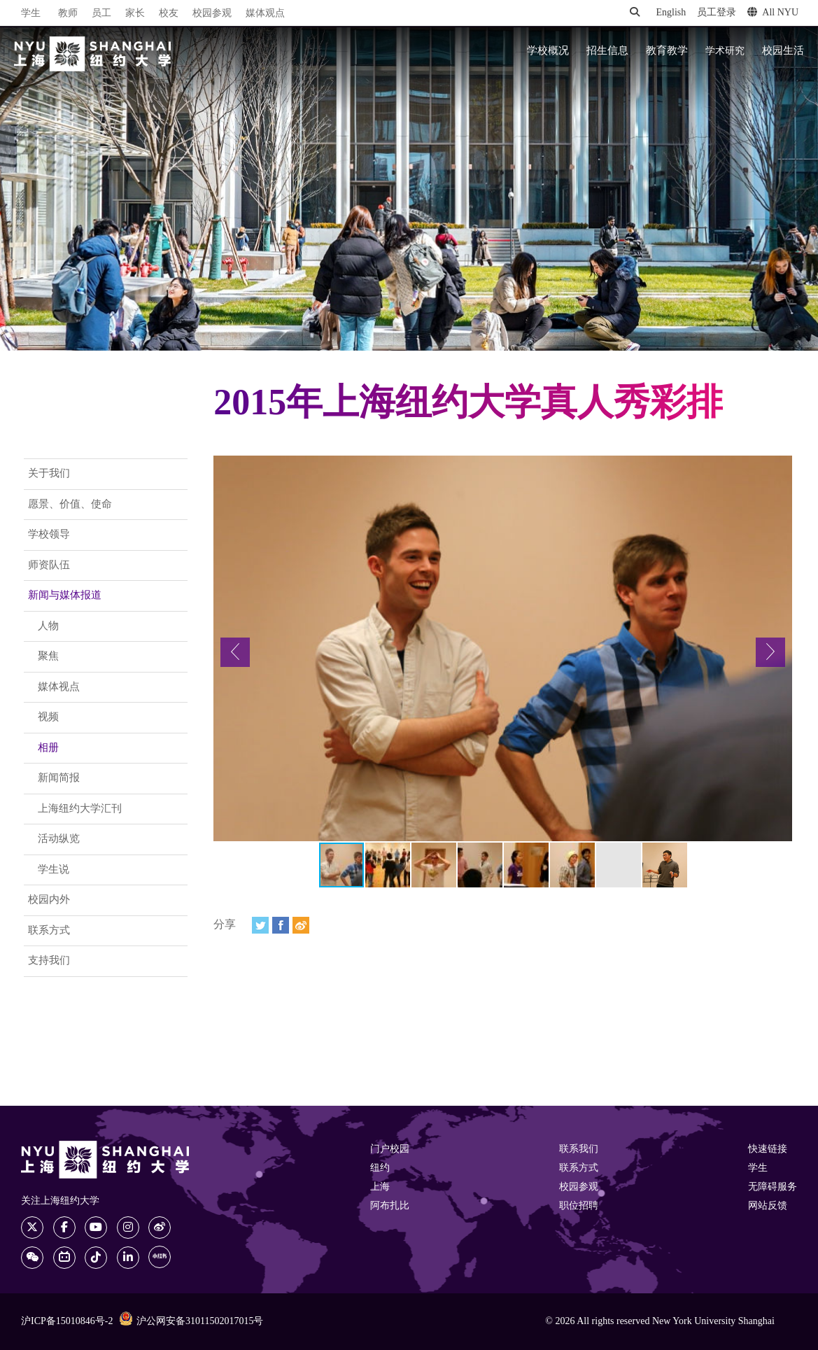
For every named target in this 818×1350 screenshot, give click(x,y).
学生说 (53, 870)
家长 (135, 13)
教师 (68, 13)
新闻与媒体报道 (64, 595)
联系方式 (49, 930)
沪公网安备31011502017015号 (191, 1320)
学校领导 (49, 534)
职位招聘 (578, 1206)
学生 (31, 13)
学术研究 (725, 51)
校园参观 (212, 13)
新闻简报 (59, 778)
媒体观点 (265, 13)
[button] (235, 652)
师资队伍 (49, 565)
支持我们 (49, 960)
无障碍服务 (772, 1187)
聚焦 (48, 656)
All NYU (772, 12)
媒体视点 (59, 687)
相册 (48, 748)
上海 (380, 1187)
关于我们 (49, 473)
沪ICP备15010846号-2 (67, 1321)
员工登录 (716, 13)
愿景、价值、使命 (70, 504)
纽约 (380, 1168)
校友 (168, 13)
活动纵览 (59, 839)
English (671, 13)
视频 (48, 717)
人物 (48, 626)
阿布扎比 (389, 1206)
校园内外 (49, 900)
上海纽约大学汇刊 (80, 809)
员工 (101, 13)
